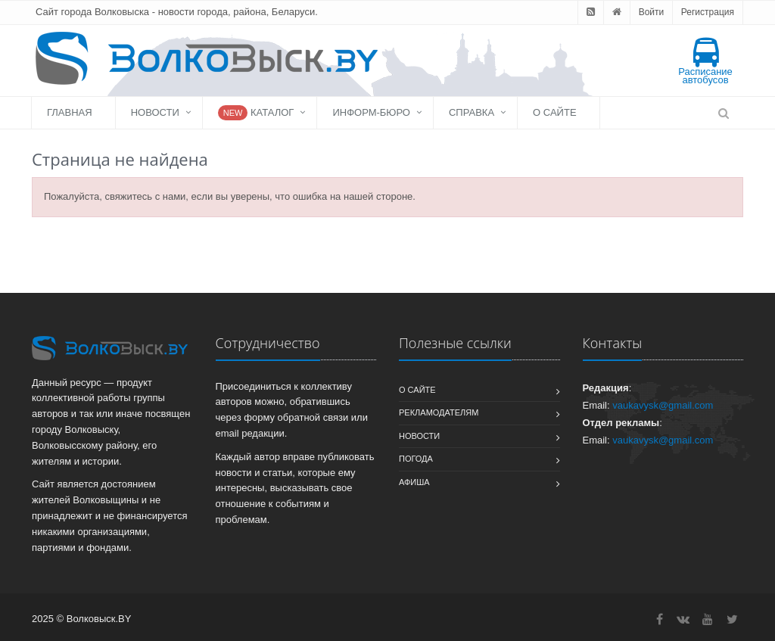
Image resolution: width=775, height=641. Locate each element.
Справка (471, 112)
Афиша (414, 482)
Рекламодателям (438, 412)
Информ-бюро (371, 112)
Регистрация (707, 12)
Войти (652, 12)
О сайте (554, 112)
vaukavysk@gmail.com (662, 405)
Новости (155, 112)
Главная (69, 112)
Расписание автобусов (705, 62)
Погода (416, 458)
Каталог (256, 112)
